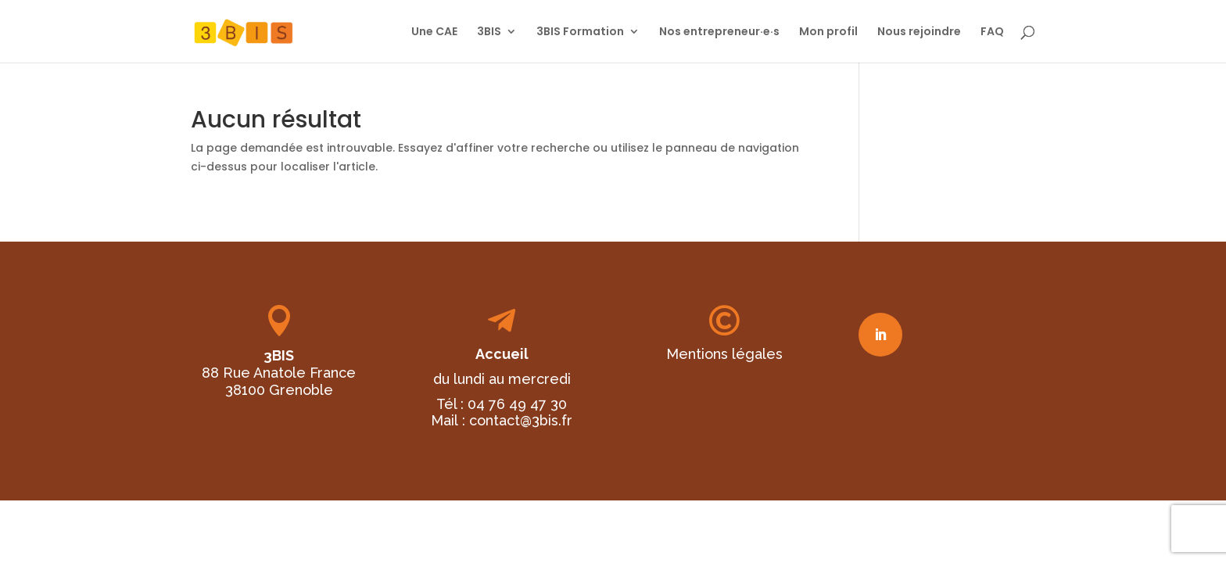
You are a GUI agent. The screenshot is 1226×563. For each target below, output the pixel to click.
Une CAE (434, 32)
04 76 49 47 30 (517, 404)
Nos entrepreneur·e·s (719, 32)
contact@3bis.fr (520, 420)
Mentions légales (724, 354)
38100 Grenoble (279, 390)
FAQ (992, 32)
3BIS (489, 32)
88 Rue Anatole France (279, 372)
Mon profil (828, 32)
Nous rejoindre (919, 32)
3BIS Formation (580, 32)
